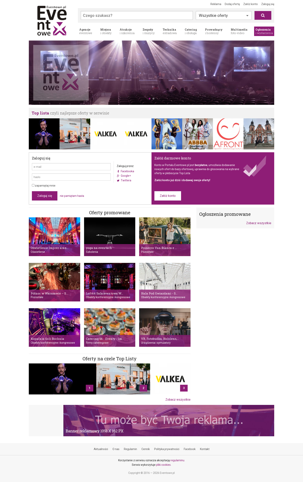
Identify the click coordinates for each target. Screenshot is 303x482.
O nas (115, 449)
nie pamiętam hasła (72, 195)
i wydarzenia (264, 31)
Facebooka (127, 171)
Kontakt (204, 449)
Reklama (215, 4)
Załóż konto (250, 4)
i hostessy (214, 31)
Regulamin (130, 449)
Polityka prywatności (166, 449)
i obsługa (191, 31)
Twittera (126, 180)
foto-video (239, 31)
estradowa (170, 31)
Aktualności (101, 449)
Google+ (126, 175)
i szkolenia (127, 31)
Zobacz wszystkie (178, 399)
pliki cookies (163, 464)
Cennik (145, 449)
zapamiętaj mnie (43, 185)
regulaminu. (177, 460)
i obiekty (105, 31)
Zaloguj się (267, 4)
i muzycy (149, 31)
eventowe (85, 31)
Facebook (190, 449)
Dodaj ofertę (232, 4)
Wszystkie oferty (213, 15)
